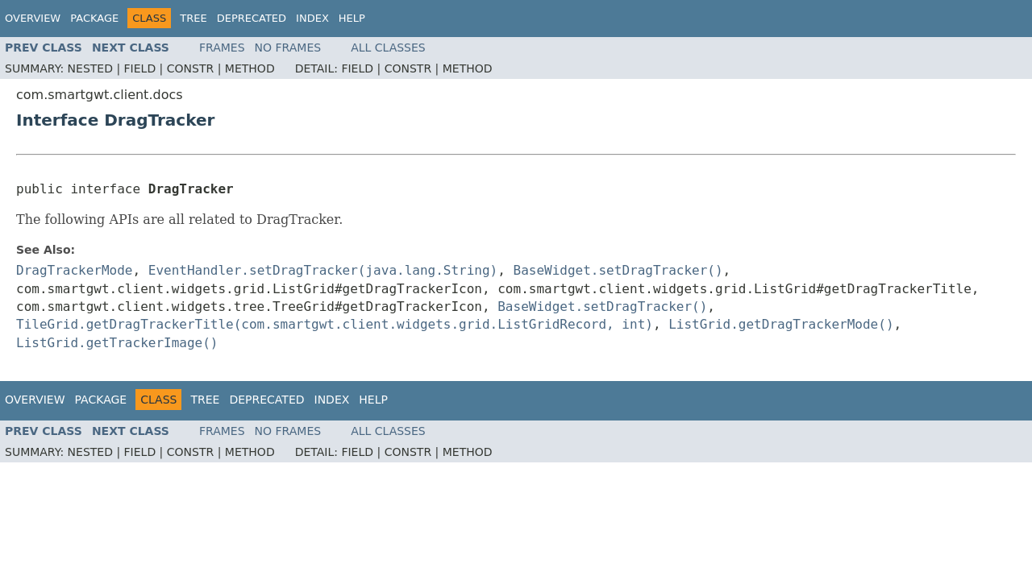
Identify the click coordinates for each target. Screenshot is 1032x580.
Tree (193, 18)
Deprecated (251, 18)
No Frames (288, 47)
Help (352, 18)
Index (312, 18)
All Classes (388, 47)
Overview (32, 18)
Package (94, 18)
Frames (222, 47)
